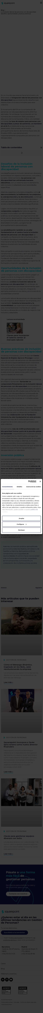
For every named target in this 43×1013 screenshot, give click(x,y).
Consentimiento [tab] (7, 486)
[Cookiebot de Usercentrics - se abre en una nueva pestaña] (28, 481)
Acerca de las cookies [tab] (33, 486)
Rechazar (21, 530)
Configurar (21, 524)
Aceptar (21, 518)
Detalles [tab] (19, 486)
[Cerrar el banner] (40, 481)
